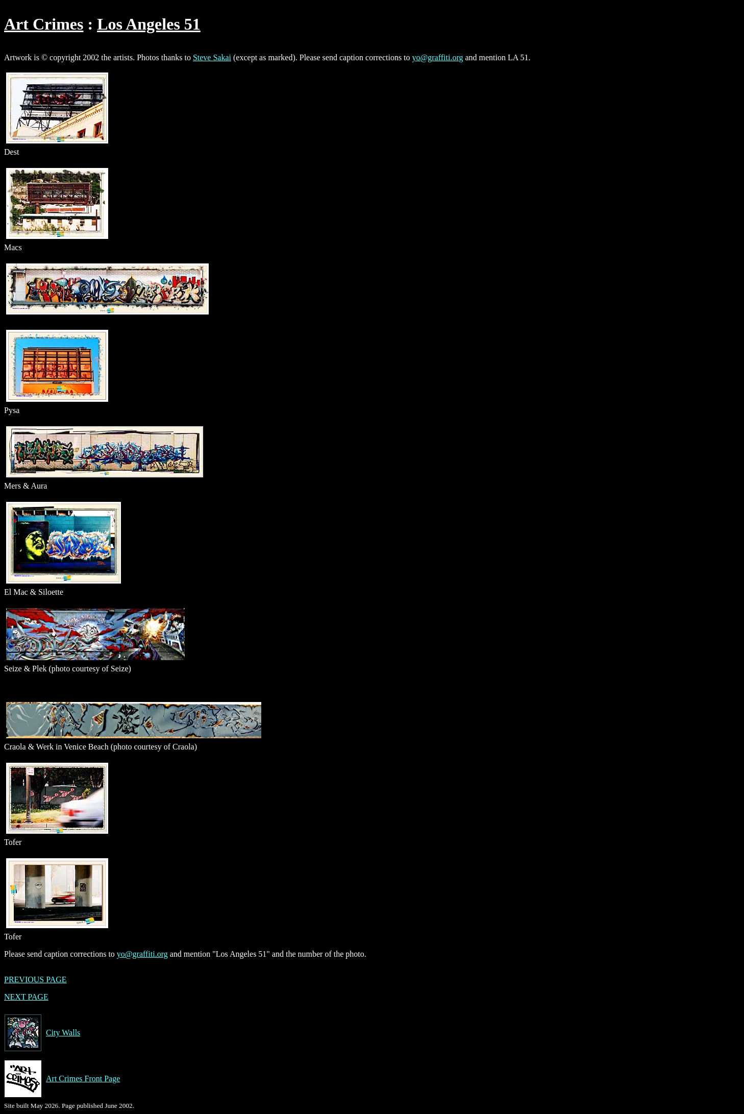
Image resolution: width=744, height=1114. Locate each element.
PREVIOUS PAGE (35, 979)
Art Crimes (43, 24)
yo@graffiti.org (437, 57)
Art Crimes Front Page (62, 1079)
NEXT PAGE (26, 996)
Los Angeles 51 (149, 24)
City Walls (42, 1033)
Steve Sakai (212, 57)
